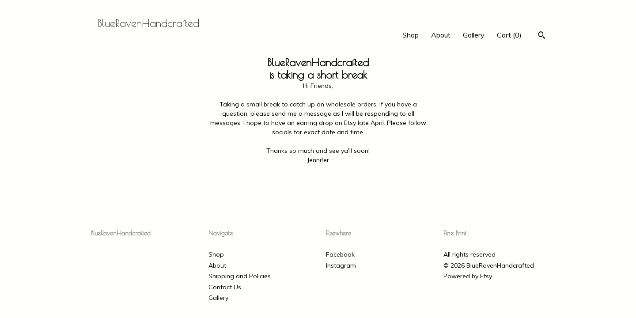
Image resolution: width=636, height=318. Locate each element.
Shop (410, 34)
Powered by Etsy (467, 276)
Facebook (340, 254)
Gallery (474, 34)
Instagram (341, 265)
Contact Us (224, 287)
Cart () (509, 34)
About (440, 34)
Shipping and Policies (239, 276)
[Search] (541, 36)
